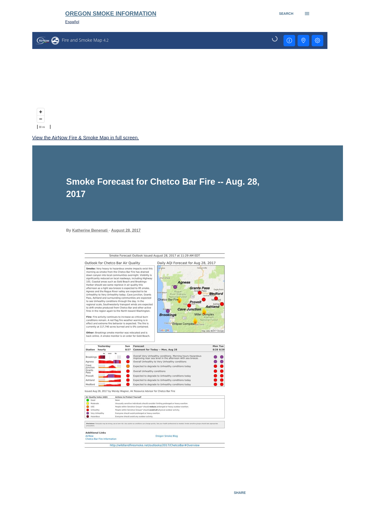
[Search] (286, 13)
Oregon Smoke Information (111, 13)
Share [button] (240, 493)
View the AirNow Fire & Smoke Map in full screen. (85, 137)
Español (72, 22)
